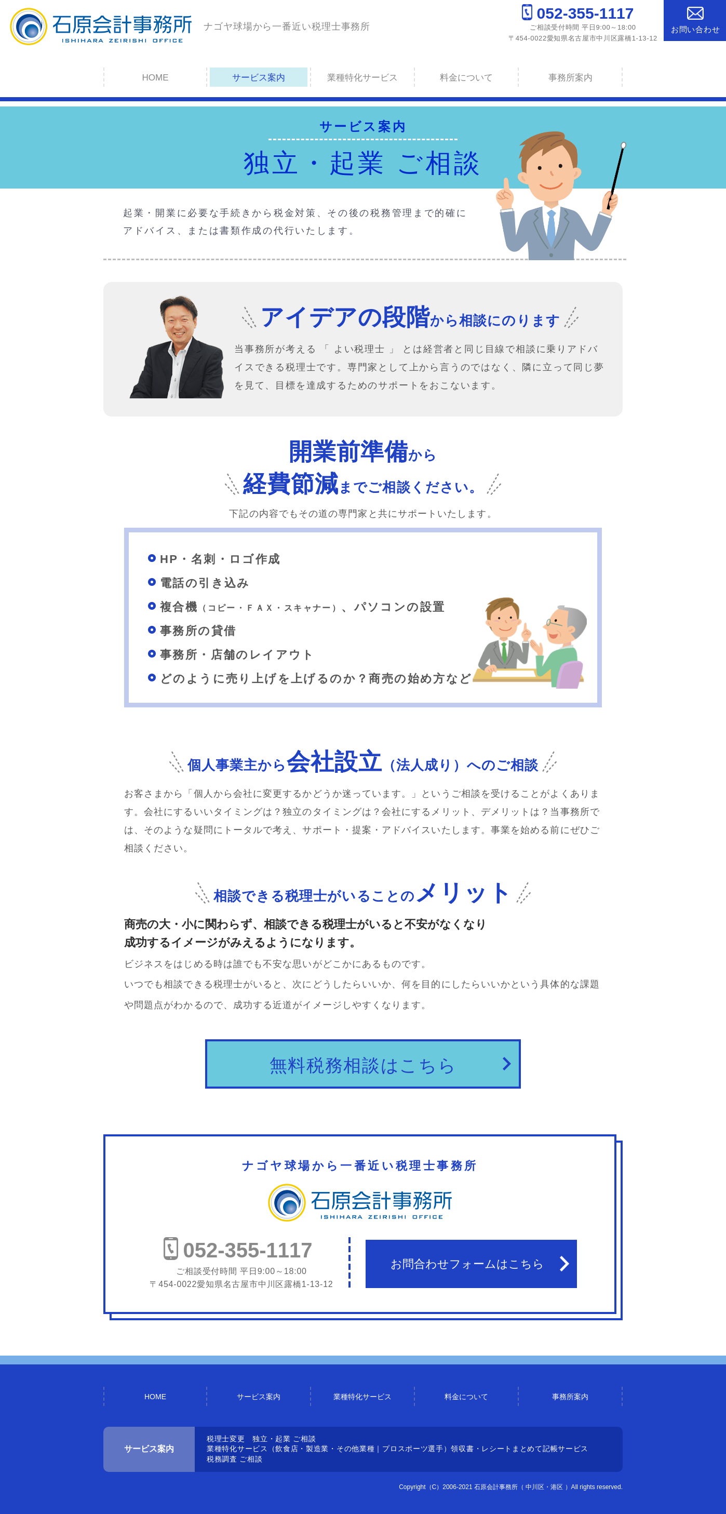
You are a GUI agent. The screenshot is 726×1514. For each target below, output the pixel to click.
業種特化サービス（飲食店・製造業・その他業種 (290, 1448)
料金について (466, 78)
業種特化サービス (362, 78)
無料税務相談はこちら (363, 1065)
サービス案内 (258, 78)
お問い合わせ (695, 20)
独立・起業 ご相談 (284, 1439)
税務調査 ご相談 (235, 1459)
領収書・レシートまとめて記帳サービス (519, 1448)
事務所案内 (570, 78)
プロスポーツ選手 (412, 1448)
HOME (155, 78)
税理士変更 (226, 1439)
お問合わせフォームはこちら (467, 1263)
